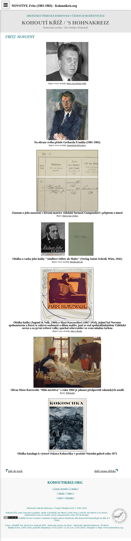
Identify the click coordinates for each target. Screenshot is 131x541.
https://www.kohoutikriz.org (110, 527)
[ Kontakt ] (69, 498)
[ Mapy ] (70, 493)
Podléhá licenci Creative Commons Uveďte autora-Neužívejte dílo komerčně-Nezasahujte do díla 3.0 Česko (57, 519)
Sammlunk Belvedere (76, 145)
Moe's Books (76, 331)
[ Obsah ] (61, 493)
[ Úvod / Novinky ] (60, 489)
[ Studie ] (74, 489)
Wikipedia (70, 393)
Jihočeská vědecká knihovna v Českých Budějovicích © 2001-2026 (57, 508)
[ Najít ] (60, 498)
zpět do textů (15, 471)
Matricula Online (70, 216)
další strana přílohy (105, 471)
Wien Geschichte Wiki (76, 83)
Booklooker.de (76, 262)
